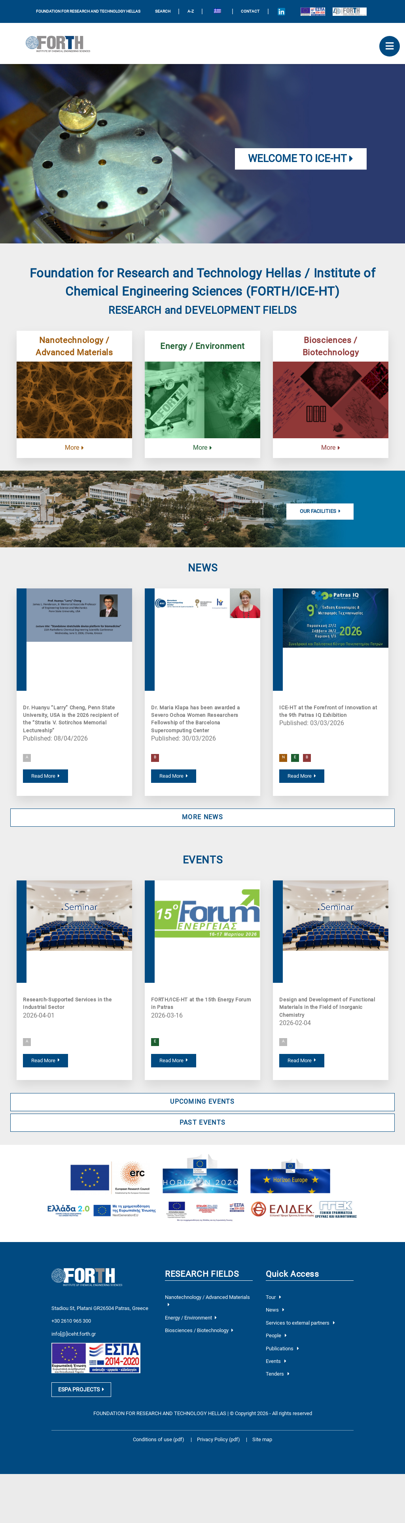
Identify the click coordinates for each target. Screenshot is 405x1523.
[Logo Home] (61, 43)
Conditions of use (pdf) (158, 1439)
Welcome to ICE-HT (300, 158)
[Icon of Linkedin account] (281, 11)
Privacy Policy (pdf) (219, 1439)
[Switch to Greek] (217, 11)
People (276, 1337)
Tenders (278, 1375)
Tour (273, 1299)
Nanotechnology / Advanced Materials (74, 346)
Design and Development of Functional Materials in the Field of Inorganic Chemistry (327, 1007)
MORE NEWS (202, 817)
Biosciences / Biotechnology (331, 346)
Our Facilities (320, 511)
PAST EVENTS (202, 1122)
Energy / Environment (202, 346)
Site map (262, 1439)
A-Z (190, 11)
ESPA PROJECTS (81, 1388)
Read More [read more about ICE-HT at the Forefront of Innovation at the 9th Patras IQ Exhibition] (302, 776)
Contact (250, 11)
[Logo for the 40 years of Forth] (349, 11)
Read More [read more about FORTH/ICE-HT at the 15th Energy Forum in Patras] (173, 1060)
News (275, 1311)
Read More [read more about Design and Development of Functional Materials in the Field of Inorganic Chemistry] (302, 1060)
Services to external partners (300, 1324)
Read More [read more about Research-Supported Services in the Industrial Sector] (45, 1060)
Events (276, 1363)
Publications (282, 1350)
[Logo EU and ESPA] (312, 11)
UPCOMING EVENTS (202, 1101)
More (74, 447)
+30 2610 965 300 (71, 1316)
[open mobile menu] (389, 46)
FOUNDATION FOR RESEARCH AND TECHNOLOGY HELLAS (88, 11)
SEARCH (162, 11)
